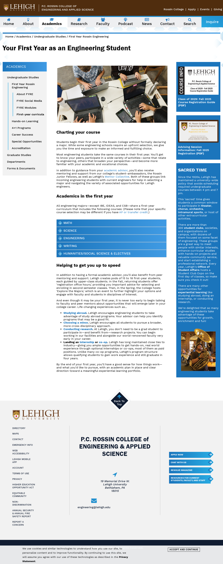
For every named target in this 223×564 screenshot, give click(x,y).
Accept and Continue (183, 549)
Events (204, 9)
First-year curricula (30, 114)
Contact (17, 439)
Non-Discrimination (21, 503)
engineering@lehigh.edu (94, 507)
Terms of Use (20, 473)
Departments (16, 161)
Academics (23, 36)
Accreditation (21, 148)
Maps (15, 433)
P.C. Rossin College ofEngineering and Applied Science (68, 7)
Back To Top (119, 402)
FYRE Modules (26, 107)
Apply (192, 9)
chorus (183, 209)
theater (206, 205)
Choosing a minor (75, 322)
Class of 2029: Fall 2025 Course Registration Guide (196, 100)
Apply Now (177, 454)
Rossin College (174, 9)
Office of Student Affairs (194, 268)
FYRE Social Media (29, 100)
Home (9, 36)
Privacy (17, 479)
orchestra (196, 209)
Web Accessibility (20, 452)
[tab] (111, 223)
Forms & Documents (21, 168)
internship (87, 342)
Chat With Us (178, 462)
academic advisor (116, 170)
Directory (18, 428)
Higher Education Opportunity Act (23, 486)
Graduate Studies (19, 155)
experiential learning (192, 292)
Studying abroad (74, 313)
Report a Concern (18, 523)
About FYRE (25, 94)
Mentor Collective (117, 176)
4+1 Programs (21, 128)
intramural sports (190, 212)
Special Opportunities (27, 141)
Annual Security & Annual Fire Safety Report (23, 513)
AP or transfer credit (133, 212)
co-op (103, 342)
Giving (218, 9)
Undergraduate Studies (50, 36)
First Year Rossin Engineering (89, 36)
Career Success (22, 134)
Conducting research (78, 329)
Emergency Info (22, 445)
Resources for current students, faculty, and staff (188, 479)
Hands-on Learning (25, 121)
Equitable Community (19, 494)
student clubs (193, 228)
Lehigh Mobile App (21, 460)
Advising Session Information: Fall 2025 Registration (193, 150)
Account (18, 467)
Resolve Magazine (182, 470)
